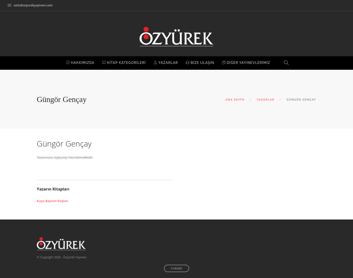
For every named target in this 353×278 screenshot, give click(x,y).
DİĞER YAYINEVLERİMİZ (246, 63)
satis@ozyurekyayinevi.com (32, 5)
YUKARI (176, 268)
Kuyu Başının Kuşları (52, 201)
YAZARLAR (166, 63)
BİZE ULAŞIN (200, 63)
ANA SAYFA (235, 99)
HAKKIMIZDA (80, 63)
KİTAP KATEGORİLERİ (124, 63)
